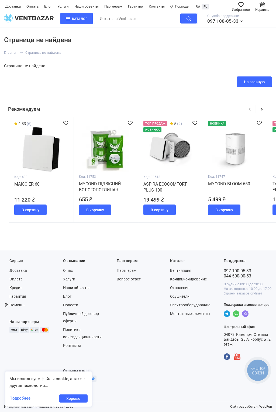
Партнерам (113, 6)
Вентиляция (180, 270)
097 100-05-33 (223, 21)
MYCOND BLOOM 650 (229, 183)
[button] (262, 109)
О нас (68, 270)
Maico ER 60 (27, 184)
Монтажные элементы (190, 313)
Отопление (179, 288)
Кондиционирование (188, 279)
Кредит (15, 288)
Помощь (179, 6)
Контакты (157, 6)
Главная (10, 53)
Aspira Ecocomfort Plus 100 (165, 187)
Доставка (13, 6)
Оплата (32, 6)
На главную (254, 82)
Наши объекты (86, 6)
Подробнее (19, 398)
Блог (48, 6)
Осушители (179, 296)
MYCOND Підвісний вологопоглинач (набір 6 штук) (100, 187)
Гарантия (135, 6)
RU (205, 6)
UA (198, 6)
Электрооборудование (190, 305)
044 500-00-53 (237, 276)
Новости (70, 305)
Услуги (63, 6)
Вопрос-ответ (129, 279)
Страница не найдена (43, 53)
